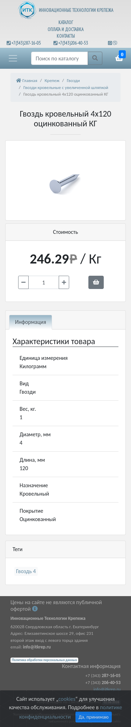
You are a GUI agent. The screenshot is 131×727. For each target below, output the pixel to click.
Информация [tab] (30, 322)
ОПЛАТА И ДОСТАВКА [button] (65, 29)
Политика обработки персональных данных (44, 660)
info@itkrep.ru (107, 689)
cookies (66, 699)
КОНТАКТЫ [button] (66, 36)
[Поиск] (59, 58)
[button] (13, 58)
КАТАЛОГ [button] (65, 22)
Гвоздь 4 (26, 571)
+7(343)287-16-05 (26, 43)
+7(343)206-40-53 (73, 43)
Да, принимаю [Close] (94, 717)
